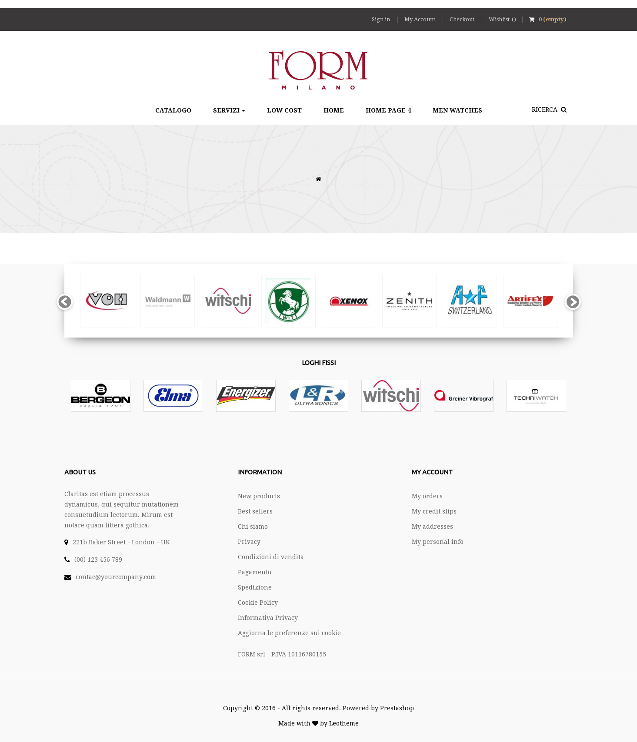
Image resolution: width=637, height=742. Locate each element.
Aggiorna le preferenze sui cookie (289, 632)
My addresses (432, 526)
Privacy (249, 541)
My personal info (438, 541)
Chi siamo (253, 526)
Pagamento (254, 572)
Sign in (381, 19)
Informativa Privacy (268, 617)
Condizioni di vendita (271, 556)
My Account (420, 19)
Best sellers (255, 511)
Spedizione (255, 587)
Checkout (463, 19)
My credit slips (434, 511)
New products (259, 496)
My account (432, 472)
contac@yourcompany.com (116, 576)
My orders (427, 496)
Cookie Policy (258, 602)
